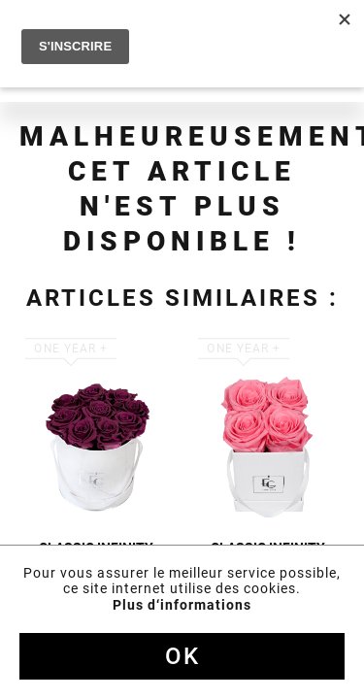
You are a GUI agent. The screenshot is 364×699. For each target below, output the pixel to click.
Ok (182, 656)
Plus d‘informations (182, 605)
